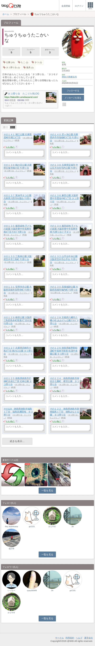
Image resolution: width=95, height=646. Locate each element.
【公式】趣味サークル (59, 485)
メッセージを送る (73, 97)
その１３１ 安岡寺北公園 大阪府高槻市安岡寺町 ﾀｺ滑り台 (18, 289)
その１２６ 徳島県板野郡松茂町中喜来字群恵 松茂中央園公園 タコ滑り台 (63, 351)
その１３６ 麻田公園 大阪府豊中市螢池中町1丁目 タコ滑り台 (64, 198)
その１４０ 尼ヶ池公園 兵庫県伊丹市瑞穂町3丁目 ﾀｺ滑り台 (64, 137)
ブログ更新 (36, 485)
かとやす (52, 526)
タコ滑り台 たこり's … (65, 141)
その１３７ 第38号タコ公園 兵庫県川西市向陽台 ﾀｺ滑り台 (17, 198)
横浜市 (73, 77)
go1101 (32, 526)
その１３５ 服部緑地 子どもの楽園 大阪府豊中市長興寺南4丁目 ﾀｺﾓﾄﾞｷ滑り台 (18, 229)
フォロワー (30, 52)
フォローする (73, 90)
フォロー (11, 52)
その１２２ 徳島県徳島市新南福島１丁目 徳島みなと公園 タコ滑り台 (64, 411)
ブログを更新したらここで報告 (13, 484)
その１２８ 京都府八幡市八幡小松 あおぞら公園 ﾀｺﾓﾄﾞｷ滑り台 (64, 320)
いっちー (11, 590)
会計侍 (11, 549)
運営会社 (88, 638)
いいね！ (10, 147)
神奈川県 (66, 77)
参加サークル (50, 52)
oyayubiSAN (32, 590)
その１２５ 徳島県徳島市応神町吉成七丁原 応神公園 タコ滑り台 (18, 381)
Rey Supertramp (11, 526)
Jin (73, 526)
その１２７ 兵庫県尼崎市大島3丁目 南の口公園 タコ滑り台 (18, 351)
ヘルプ (79, 638)
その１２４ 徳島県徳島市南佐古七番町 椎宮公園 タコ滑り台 (64, 381)
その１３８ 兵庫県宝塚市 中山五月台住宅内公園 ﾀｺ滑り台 (64, 168)
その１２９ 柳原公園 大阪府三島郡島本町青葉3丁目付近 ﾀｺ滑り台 (18, 320)
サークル (59, 638)
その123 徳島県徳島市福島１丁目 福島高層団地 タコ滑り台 (18, 411)
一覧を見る (47, 490)
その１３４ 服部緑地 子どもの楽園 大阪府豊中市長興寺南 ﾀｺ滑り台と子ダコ (64, 229)
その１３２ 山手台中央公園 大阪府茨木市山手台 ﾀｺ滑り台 (64, 259)
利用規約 (69, 638)
